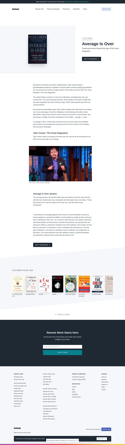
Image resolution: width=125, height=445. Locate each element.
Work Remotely (76, 397)
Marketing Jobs (18, 396)
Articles (74, 387)
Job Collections (47, 411)
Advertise (103, 379)
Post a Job (106, 429)
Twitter (103, 387)
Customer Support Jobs (20, 386)
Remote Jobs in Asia (48, 394)
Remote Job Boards (48, 416)
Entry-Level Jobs (18, 393)
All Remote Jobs (18, 377)
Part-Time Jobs (47, 381)
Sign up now (62, 352)
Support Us (104, 384)
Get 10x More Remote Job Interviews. (77, 1)
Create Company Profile (78, 379)
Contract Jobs (47, 376)
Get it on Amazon (91, 59)
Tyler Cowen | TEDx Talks (36, 182)
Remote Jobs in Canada (49, 396)
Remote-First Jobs (48, 391)
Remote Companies (53, 9)
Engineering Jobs (18, 391)
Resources (76, 384)
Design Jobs (17, 388)
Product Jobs (17, 403)
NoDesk (104, 374)
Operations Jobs (18, 401)
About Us (103, 377)
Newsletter (76, 9)
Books (74, 392)
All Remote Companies (78, 377)
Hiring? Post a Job (19, 379)
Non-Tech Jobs (18, 398)
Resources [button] (66, 9)
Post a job (106, 9)
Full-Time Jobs (47, 379)
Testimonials (104, 382)
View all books (62, 314)
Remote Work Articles (49, 419)
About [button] (85, 9)
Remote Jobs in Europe (49, 399)
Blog (73, 389)
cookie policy (72, 440)
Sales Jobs (17, 406)
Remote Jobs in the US (49, 401)
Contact (103, 389)
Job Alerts (45, 413)
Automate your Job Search (50, 408)
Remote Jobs (39, 9)
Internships (46, 384)
